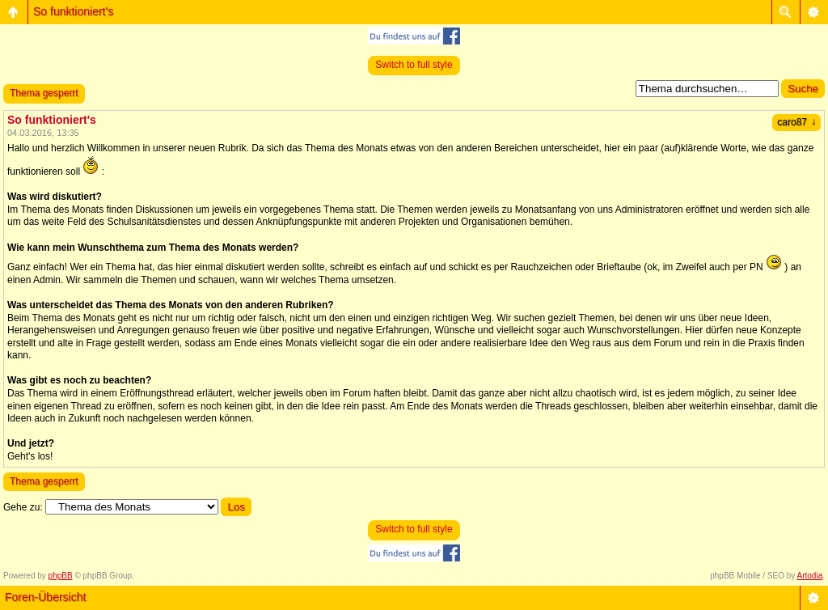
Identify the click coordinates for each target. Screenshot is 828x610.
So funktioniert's (73, 11)
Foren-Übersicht (45, 597)
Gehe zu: (23, 507)
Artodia (810, 575)
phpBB (61, 575)
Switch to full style (413, 64)
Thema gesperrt (44, 93)
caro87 (796, 122)
